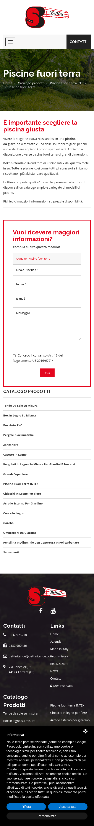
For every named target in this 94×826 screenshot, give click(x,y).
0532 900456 (18, 646)
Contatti (79, 42)
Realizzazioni (59, 664)
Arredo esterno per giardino (70, 720)
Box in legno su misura (19, 721)
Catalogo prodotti (31, 83)
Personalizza (47, 816)
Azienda (56, 641)
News (54, 671)
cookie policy (62, 764)
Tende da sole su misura (20, 713)
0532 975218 (18, 635)
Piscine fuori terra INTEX (68, 83)
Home (7, 83)
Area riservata (61, 686)
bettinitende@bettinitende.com (31, 656)
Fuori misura (59, 656)
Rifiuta (26, 806)
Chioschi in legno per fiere (68, 713)
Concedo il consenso (32, 355)
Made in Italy (59, 649)
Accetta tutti (67, 806)
